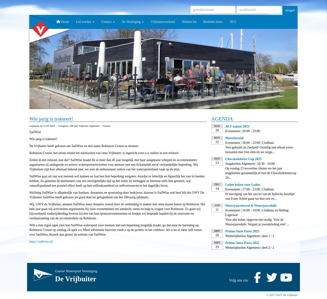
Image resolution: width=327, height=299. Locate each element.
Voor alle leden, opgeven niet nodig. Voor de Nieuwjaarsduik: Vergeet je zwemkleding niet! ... (257, 222)
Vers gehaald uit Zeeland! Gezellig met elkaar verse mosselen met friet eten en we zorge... (259, 150)
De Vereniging (133, 22)
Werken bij (189, 22)
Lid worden (85, 22)
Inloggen (290, 10)
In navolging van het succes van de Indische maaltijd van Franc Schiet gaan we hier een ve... (259, 196)
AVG (233, 22)
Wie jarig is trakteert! (51, 119)
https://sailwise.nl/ (41, 241)
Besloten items (213, 22)
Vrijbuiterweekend (163, 22)
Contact (108, 22)
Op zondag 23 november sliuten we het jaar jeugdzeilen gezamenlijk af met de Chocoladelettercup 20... (260, 173)
